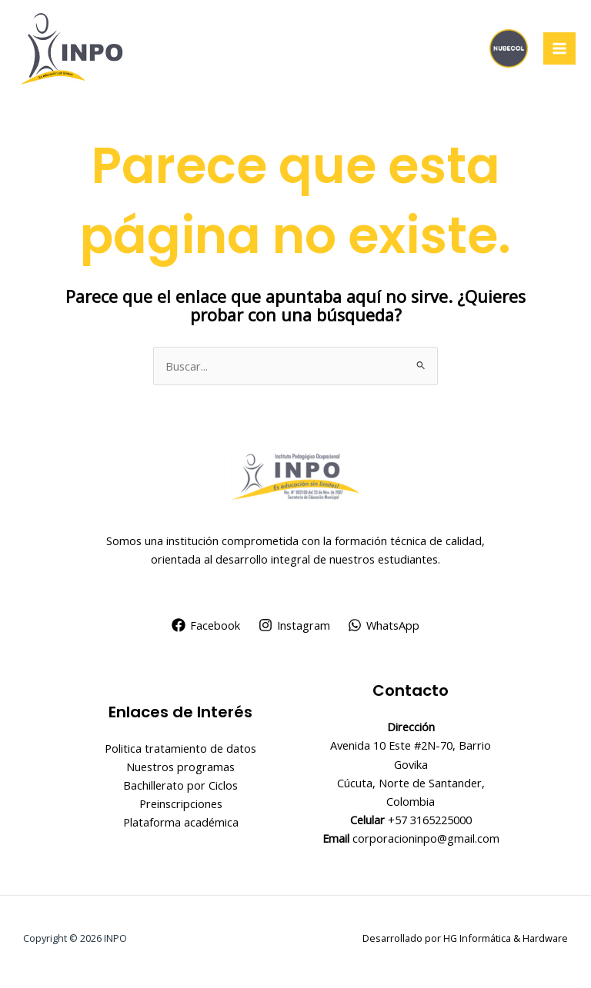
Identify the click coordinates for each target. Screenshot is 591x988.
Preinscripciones (180, 803)
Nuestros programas (180, 766)
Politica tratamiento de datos (180, 748)
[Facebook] (206, 625)
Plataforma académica (181, 822)
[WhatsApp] (383, 625)
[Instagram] (294, 625)
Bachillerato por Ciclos (180, 785)
